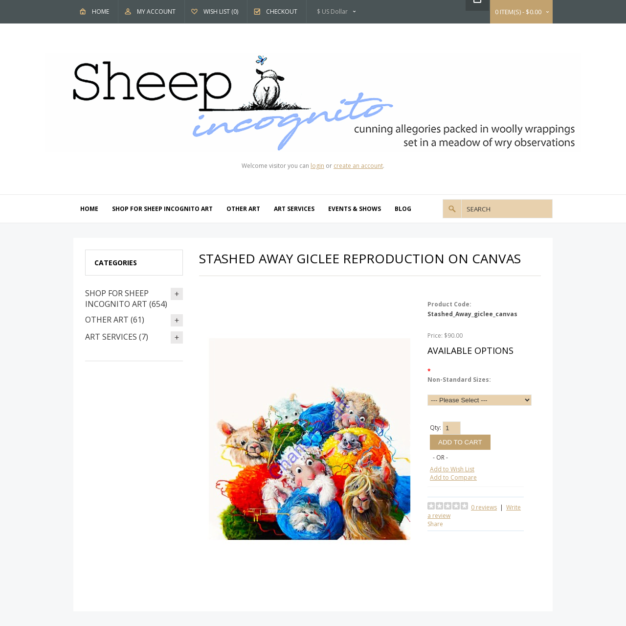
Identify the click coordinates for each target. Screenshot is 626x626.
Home (100, 11)
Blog (403, 209)
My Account (156, 11)
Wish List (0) (220, 11)
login (317, 166)
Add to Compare (453, 477)
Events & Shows (354, 209)
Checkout (281, 11)
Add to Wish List (452, 469)
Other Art (243, 209)
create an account (358, 166)
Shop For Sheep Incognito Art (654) (126, 298)
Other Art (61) (114, 319)
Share (435, 524)
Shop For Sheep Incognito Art (162, 209)
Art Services (294, 209)
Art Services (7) (116, 336)
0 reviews (484, 507)
